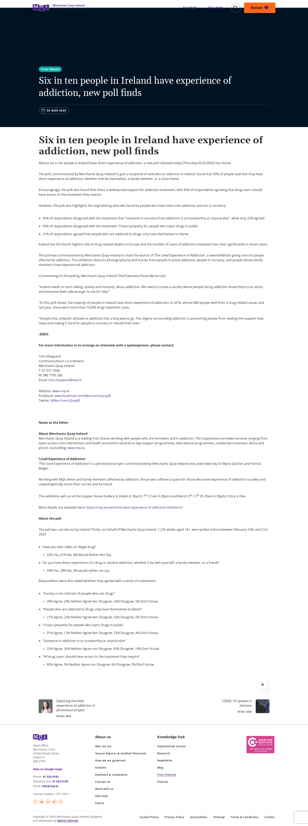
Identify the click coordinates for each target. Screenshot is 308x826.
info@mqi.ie (50, 786)
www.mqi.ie (60, 391)
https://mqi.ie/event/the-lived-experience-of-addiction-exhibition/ (134, 507)
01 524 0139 (60, 781)
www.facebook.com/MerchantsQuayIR (82, 396)
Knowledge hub (171, 736)
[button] (236, 8)
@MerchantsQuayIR (65, 400)
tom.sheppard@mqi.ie (64, 380)
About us (103, 736)
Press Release (50, 69)
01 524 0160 (51, 776)
